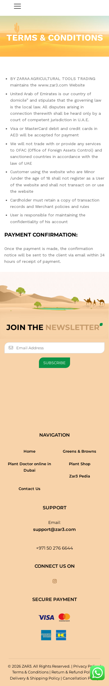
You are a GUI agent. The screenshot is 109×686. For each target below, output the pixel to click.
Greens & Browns (79, 451)
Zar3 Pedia (79, 476)
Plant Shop (79, 463)
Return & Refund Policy (73, 672)
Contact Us (29, 488)
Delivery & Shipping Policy (35, 678)
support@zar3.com (54, 529)
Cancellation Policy (81, 678)
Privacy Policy (86, 666)
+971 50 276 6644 (54, 548)
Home (29, 451)
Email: (54, 522)
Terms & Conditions (30, 672)
